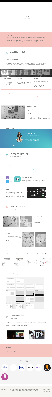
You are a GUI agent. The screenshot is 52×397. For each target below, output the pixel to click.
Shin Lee (3, 0)
